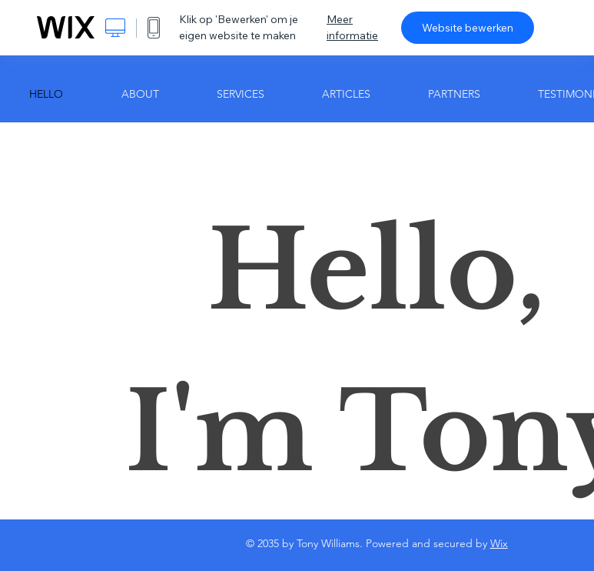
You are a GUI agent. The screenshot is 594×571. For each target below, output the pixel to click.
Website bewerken (467, 28)
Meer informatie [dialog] (352, 27)
